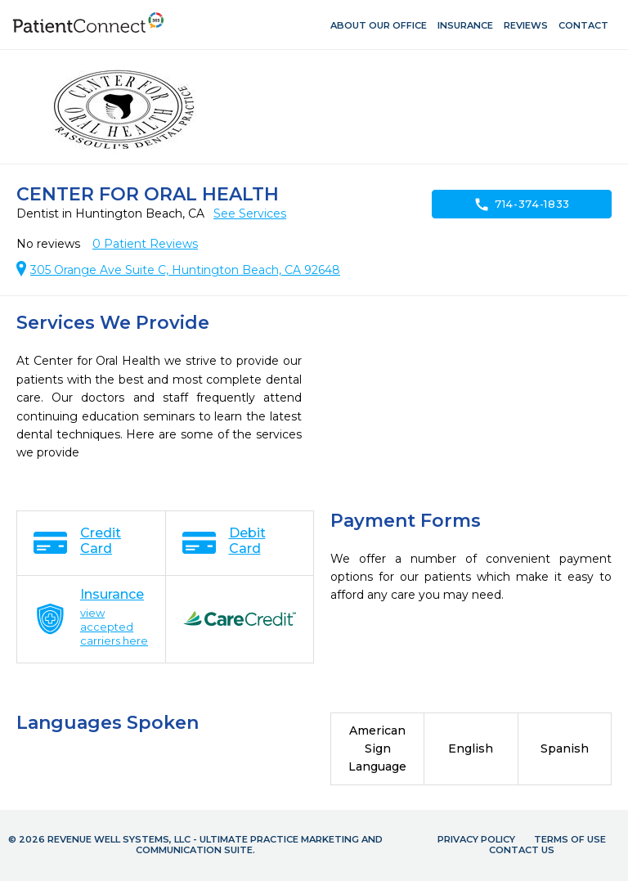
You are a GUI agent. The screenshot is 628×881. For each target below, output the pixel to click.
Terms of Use (570, 839)
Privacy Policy (476, 839)
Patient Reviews (145, 243)
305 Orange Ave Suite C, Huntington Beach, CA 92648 (185, 270)
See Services (249, 213)
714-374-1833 (521, 204)
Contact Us (521, 850)
